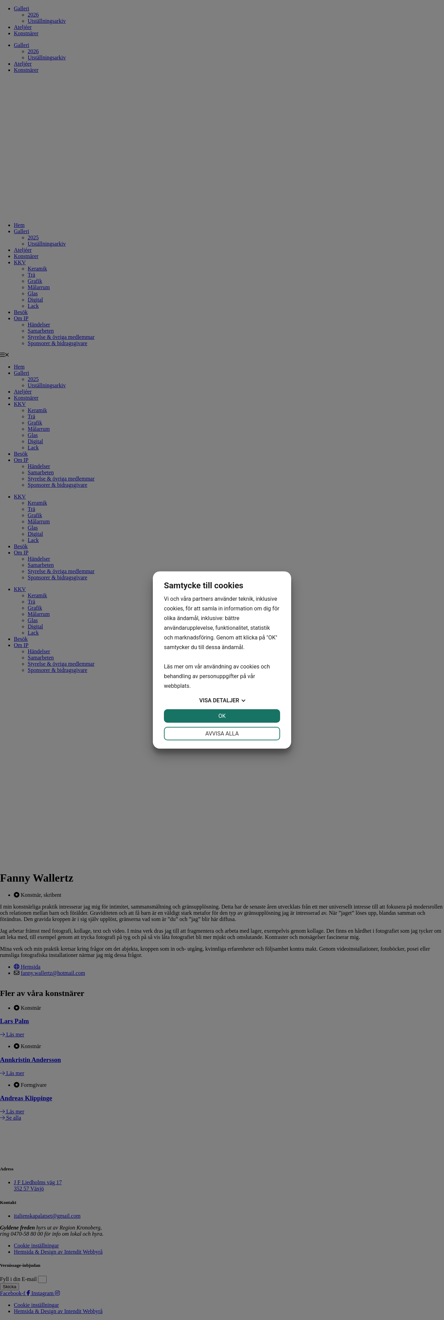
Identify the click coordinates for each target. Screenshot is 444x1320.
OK (221, 716)
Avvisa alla (222, 733)
